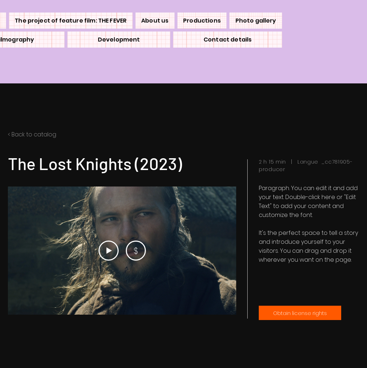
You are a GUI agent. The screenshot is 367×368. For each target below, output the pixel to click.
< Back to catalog (32, 134)
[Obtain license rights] (300, 313)
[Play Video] (109, 251)
